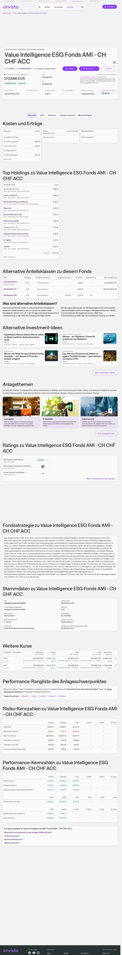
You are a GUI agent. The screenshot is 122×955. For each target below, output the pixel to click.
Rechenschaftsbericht (14, 839)
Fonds (14, 13)
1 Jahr (34, 696)
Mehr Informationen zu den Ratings (101, 479)
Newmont (7, 208)
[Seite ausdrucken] (114, 62)
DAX (49, 953)
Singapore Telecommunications (16, 234)
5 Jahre (52, 696)
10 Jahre (62, 696)
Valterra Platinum (10, 195)
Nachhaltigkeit (85, 115)
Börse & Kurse (7, 13)
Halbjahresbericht (12, 843)
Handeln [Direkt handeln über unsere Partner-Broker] (108, 68)
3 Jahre (43, 696)
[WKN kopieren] (11, 69)
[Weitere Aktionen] (115, 658)
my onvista (58, 7)
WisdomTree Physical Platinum (16, 202)
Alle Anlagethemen (106, 433)
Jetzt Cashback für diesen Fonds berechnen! (93, 77)
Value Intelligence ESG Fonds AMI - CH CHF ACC (32, 13)
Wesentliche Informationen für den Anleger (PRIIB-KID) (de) (28, 832)
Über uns (106, 953)
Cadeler (7, 246)
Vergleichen (87, 68)
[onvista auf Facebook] (29, 953)
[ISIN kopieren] (26, 69)
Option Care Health (11, 221)
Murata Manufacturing (12, 214)
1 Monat (25, 696)
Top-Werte (85, 953)
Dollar (66, 953)
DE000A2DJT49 (10, 295)
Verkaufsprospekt (12, 836)
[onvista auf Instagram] (38, 953)
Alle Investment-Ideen (105, 372)
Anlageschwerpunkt (68, 115)
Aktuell (47, 7)
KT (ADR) (7, 240)
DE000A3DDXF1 (10, 282)
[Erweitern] (96, 68)
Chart (42, 115)
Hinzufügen (70, 68)
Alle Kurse (52, 115)
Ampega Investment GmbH (46, 69)
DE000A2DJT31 (10, 289)
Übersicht (32, 115)
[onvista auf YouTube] (34, 953)
